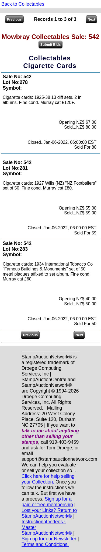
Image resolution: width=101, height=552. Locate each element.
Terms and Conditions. (45, 544)
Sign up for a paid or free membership (47, 501)
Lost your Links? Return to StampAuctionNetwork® (49, 513)
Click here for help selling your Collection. (48, 479)
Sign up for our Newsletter (49, 538)
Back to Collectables (22, 4)
